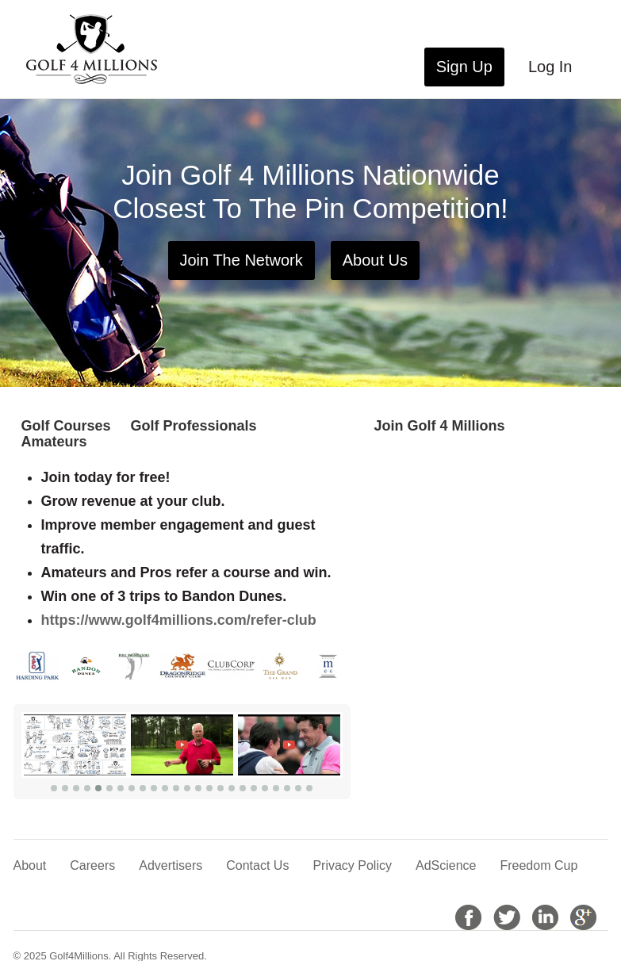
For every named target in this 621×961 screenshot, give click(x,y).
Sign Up (464, 66)
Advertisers (170, 865)
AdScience (446, 865)
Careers (92, 865)
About (30, 865)
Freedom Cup (538, 865)
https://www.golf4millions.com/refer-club (178, 620)
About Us (375, 260)
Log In (550, 66)
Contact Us (257, 865)
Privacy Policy (352, 865)
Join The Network (241, 260)
